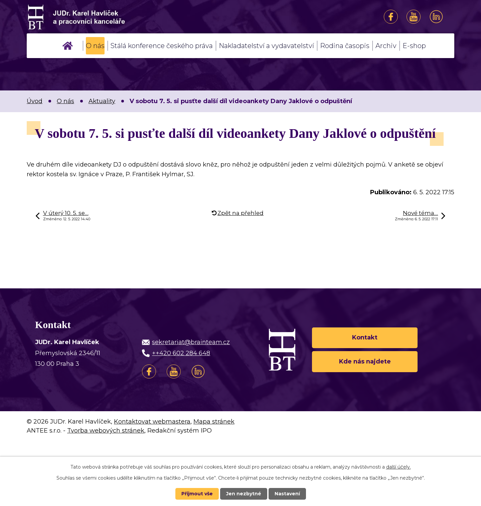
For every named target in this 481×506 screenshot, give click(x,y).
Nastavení (287, 494)
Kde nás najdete (365, 361)
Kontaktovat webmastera (152, 421)
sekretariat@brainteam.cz (191, 342)
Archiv (385, 46)
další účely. (398, 467)
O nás (95, 46)
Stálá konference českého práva (162, 46)
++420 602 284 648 (181, 353)
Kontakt (364, 337)
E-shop (414, 46)
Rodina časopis (344, 46)
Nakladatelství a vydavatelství (266, 46)
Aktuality (102, 101)
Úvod (67, 45)
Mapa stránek (213, 421)
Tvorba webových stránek (105, 430)
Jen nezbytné (243, 494)
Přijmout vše (197, 494)
